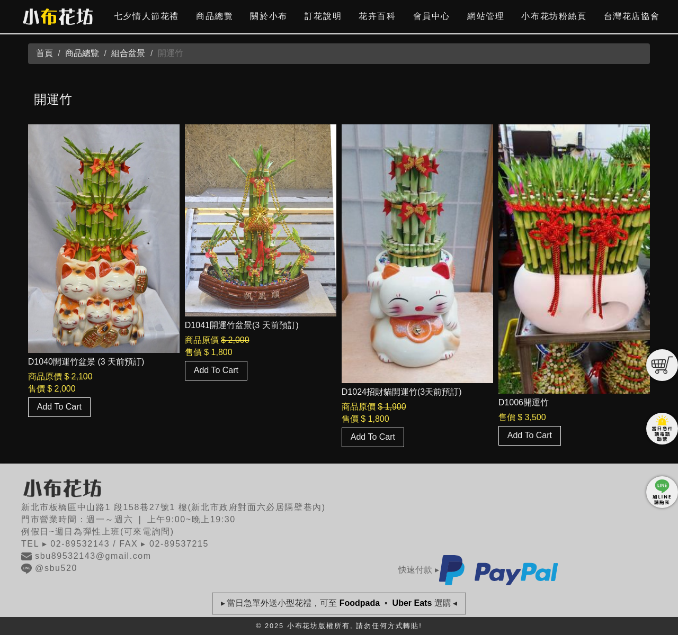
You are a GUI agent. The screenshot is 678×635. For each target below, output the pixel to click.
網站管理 (485, 16)
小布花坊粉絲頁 (553, 16)
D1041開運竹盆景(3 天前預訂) (242, 325)
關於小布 (268, 16)
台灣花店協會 (632, 16)
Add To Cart (59, 406)
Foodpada (359, 602)
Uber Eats (412, 602)
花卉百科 (377, 16)
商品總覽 (214, 16)
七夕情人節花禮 (146, 16)
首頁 (44, 53)
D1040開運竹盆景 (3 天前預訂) (86, 361)
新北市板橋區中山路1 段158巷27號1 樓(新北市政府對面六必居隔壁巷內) (173, 507)
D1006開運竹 (523, 402)
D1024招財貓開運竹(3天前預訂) (402, 391)
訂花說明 (323, 16)
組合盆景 (128, 53)
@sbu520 (49, 568)
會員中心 (431, 16)
